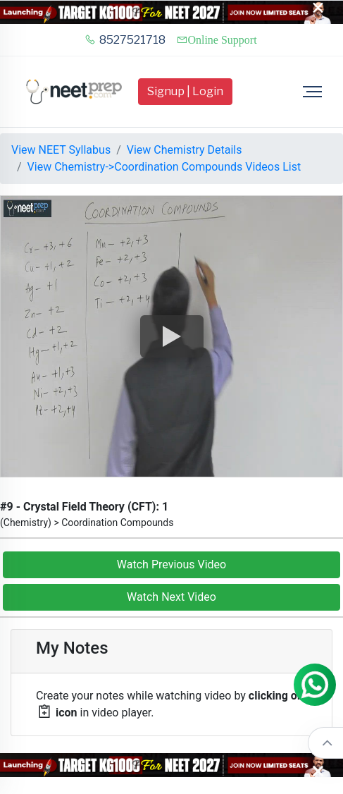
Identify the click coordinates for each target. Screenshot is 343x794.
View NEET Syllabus (61, 150)
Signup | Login (185, 91)
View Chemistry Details (184, 150)
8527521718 (125, 40)
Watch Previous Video (171, 564)
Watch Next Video (171, 597)
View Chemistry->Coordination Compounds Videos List (164, 166)
